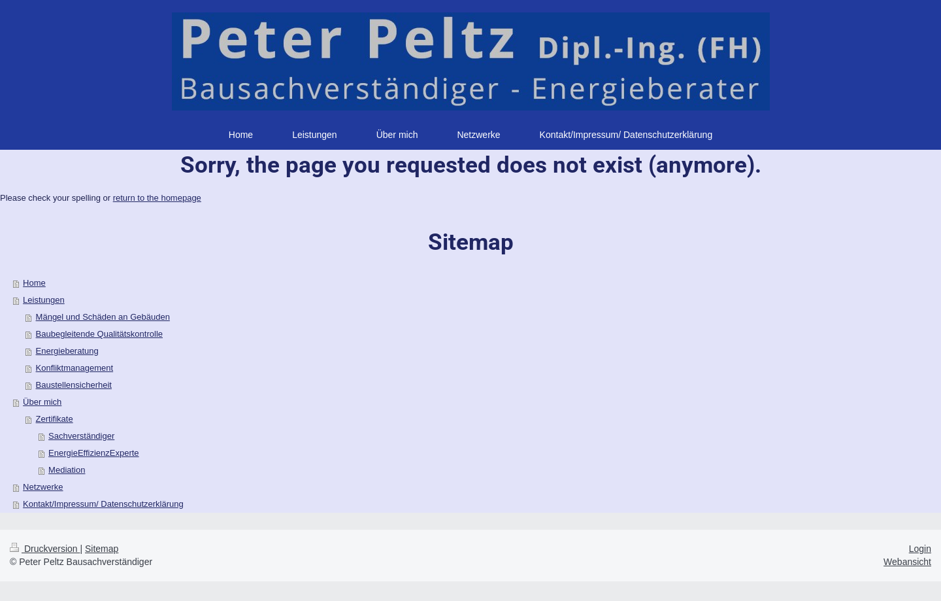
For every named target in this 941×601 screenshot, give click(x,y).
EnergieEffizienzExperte (93, 453)
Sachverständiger (81, 436)
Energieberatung (67, 351)
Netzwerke (43, 487)
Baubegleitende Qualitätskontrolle (99, 334)
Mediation (66, 470)
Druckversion (45, 548)
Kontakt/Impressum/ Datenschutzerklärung (103, 504)
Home (34, 283)
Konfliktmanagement (75, 368)
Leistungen (44, 300)
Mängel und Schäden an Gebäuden (103, 317)
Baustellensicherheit (74, 385)
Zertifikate (54, 419)
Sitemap (101, 548)
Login (920, 548)
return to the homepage (157, 198)
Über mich (42, 402)
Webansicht (907, 562)
